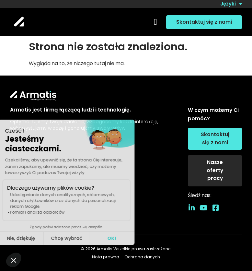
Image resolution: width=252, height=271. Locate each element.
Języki (231, 4)
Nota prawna (105, 257)
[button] (155, 22)
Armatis (104, 249)
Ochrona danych (142, 257)
